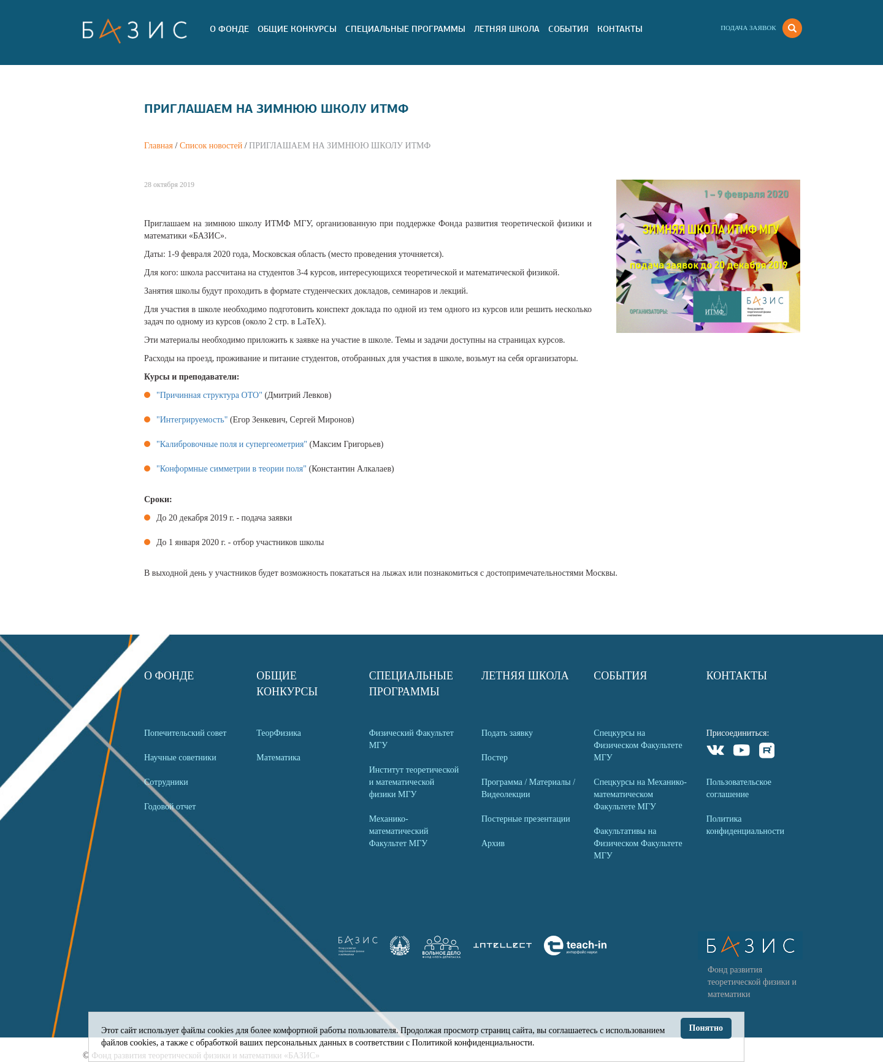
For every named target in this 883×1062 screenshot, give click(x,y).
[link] (400, 952)
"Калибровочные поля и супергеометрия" (231, 444)
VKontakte (715, 752)
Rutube (767, 752)
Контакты (620, 28)
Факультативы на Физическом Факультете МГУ (638, 843)
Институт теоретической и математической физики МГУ (414, 782)
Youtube (741, 752)
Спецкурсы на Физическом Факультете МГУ (638, 745)
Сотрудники (166, 782)
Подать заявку (507, 733)
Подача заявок (748, 27)
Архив (493, 843)
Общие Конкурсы (297, 28)
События (568, 28)
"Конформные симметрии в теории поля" (231, 468)
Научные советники (180, 757)
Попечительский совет (185, 733)
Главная (158, 145)
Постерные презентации (525, 818)
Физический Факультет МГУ (411, 739)
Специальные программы (405, 28)
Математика (278, 757)
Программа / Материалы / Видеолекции (528, 788)
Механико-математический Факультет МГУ (399, 831)
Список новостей (211, 145)
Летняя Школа (507, 28)
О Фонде (229, 28)
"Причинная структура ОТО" (209, 395)
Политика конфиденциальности (745, 825)
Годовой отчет (170, 806)
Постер (494, 757)
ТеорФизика (278, 733)
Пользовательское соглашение (738, 788)
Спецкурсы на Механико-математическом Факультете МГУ (640, 794)
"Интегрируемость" (191, 419)
